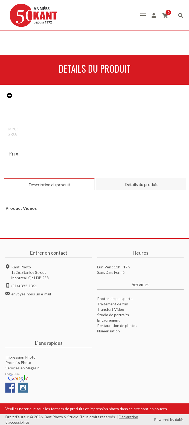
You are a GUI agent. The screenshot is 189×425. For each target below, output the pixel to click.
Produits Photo (18, 362)
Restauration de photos (117, 325)
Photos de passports (114, 298)
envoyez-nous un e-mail (31, 294)
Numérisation (108, 331)
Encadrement (108, 320)
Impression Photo (20, 357)
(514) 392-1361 (24, 286)
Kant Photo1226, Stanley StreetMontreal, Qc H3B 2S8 (30, 272)
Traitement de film (112, 304)
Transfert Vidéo (110, 309)
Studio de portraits (113, 314)
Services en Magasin (22, 368)
